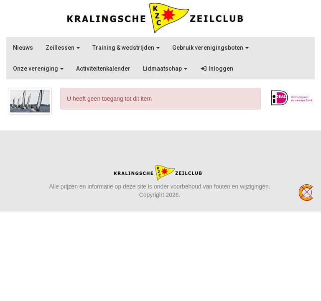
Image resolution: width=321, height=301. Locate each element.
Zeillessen (63, 47)
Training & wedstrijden (126, 47)
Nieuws (23, 47)
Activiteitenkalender (103, 68)
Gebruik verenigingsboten (210, 47)
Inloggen (216, 68)
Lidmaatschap (165, 68)
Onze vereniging (38, 68)
